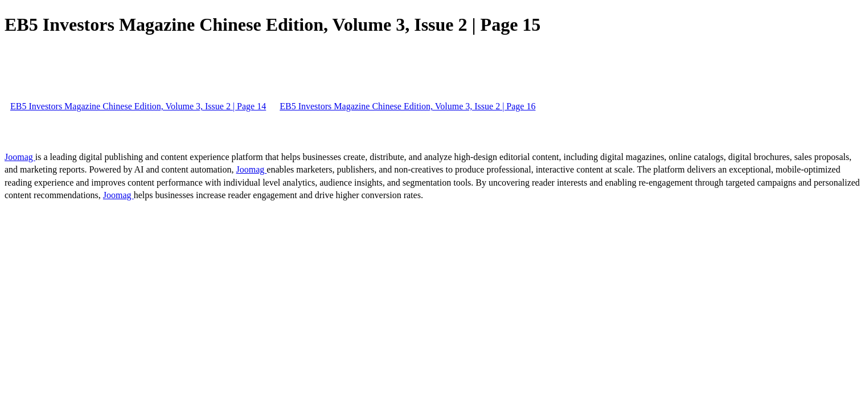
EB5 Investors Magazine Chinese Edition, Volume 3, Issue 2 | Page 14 (138, 106)
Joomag (20, 157)
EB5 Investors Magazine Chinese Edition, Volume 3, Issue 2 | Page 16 (407, 106)
